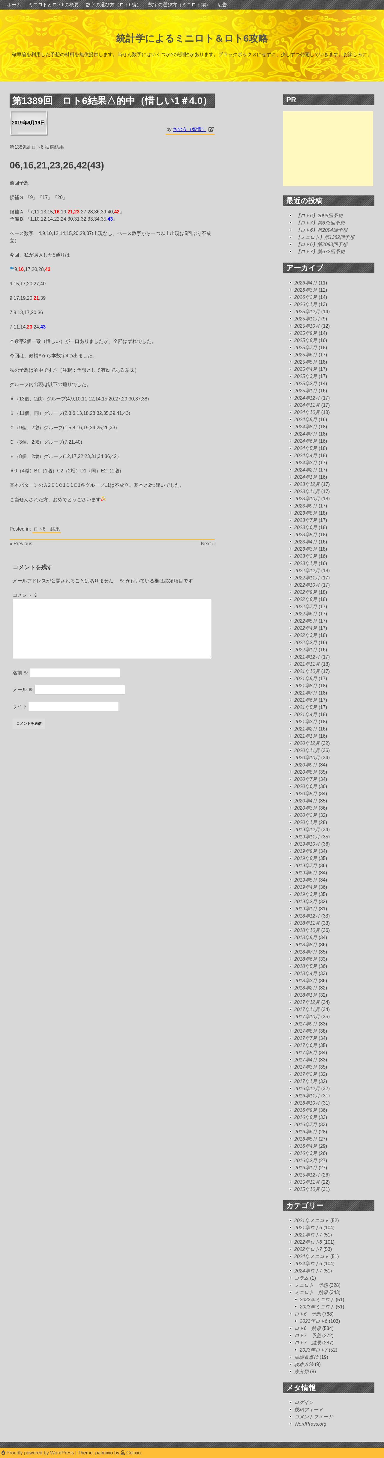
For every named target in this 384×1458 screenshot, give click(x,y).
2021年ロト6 (308, 1227)
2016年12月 (307, 1088)
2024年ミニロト (311, 1256)
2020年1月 (305, 822)
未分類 (301, 1371)
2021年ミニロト (311, 1220)
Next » (208, 543)
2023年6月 (305, 527)
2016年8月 (305, 1117)
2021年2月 (305, 728)
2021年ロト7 (308, 1234)
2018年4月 (305, 973)
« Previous (21, 543)
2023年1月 (305, 563)
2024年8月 (305, 426)
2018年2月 (305, 987)
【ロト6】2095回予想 (319, 215)
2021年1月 (305, 736)
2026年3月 (305, 290)
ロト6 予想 (307, 1314)
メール (23, 689)
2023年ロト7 (314, 1349)
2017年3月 (305, 1067)
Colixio (133, 1452)
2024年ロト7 (308, 1270)
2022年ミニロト (317, 1299)
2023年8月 (305, 513)
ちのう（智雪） (189, 129)
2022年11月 (307, 577)
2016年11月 (307, 1095)
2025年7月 (305, 347)
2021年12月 (307, 656)
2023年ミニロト (317, 1306)
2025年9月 (305, 333)
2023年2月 (305, 556)
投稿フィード (308, 1409)
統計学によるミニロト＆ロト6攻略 (192, 38)
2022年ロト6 (308, 1242)
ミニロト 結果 (311, 1292)
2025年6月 (305, 354)
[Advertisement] (328, 148)
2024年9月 (305, 419)
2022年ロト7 (308, 1249)
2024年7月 (305, 433)
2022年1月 (305, 649)
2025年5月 (305, 362)
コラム (301, 1278)
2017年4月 (305, 1059)
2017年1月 (305, 1081)
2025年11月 (307, 318)
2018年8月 (305, 944)
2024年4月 (305, 455)
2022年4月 (305, 628)
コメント (25, 595)
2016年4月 (305, 1146)
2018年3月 (305, 980)
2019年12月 (307, 829)
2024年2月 (305, 469)
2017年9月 (305, 1023)
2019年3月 (305, 894)
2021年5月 (305, 707)
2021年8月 (305, 685)
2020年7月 (305, 779)
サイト (20, 706)
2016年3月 (305, 1153)
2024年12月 (307, 397)
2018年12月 (307, 915)
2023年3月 (305, 549)
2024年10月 (307, 412)
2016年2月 (305, 1160)
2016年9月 (305, 1110)
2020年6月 (305, 786)
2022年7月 (305, 606)
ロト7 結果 (307, 1342)
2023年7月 (305, 520)
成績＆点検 (306, 1357)
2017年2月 (305, 1074)
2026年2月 (305, 297)
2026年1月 (305, 304)
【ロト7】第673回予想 (320, 222)
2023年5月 (305, 534)
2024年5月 (305, 448)
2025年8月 (305, 340)
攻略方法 (304, 1364)
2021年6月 (305, 700)
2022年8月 (305, 599)
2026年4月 (305, 282)
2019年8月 (305, 858)
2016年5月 (305, 1138)
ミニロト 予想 (311, 1285)
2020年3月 (305, 808)
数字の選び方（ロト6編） (113, 4)
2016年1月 (305, 1167)
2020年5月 (305, 793)
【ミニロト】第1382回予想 (325, 237)
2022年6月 (305, 613)
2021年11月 (307, 664)
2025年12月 (307, 311)
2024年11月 (307, 405)
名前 (20, 672)
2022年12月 (307, 570)
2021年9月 (305, 678)
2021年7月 (305, 692)
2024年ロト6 (308, 1263)
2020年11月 (307, 750)
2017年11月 (307, 1009)
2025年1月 (305, 390)
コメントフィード (313, 1416)
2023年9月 (305, 505)
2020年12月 (307, 743)
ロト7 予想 (307, 1335)
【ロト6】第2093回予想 (321, 244)
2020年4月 (305, 800)
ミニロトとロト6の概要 (53, 4)
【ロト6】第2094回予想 (321, 230)
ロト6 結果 (46, 528)
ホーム (14, 4)
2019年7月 (305, 865)
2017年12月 (307, 1002)
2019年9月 (305, 851)
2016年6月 (305, 1131)
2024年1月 (305, 477)
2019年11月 (307, 836)
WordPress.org (310, 1424)
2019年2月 (305, 901)
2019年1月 (305, 908)
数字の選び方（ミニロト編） (179, 4)
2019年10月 (307, 844)
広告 (222, 4)
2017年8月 (305, 1031)
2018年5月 (305, 966)
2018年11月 (307, 923)
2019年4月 (305, 887)
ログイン (304, 1402)
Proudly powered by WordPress (38, 1452)
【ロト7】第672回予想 (320, 251)
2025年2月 (305, 383)
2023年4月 (305, 541)
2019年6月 (305, 872)
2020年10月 (307, 757)
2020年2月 (305, 815)
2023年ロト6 (314, 1321)
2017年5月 (305, 1052)
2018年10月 (307, 930)
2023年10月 (307, 498)
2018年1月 (305, 995)
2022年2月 (305, 642)
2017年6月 (305, 1045)
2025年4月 (305, 369)
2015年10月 (307, 1189)
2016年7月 (305, 1124)
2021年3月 (305, 721)
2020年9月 (305, 764)
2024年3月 (305, 462)
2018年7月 (305, 951)
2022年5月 (305, 620)
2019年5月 (305, 879)
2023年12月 (307, 484)
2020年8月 (305, 772)
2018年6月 (305, 959)
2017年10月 (307, 1016)
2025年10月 (307, 326)
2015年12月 (307, 1174)
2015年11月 (307, 1182)
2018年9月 (305, 937)
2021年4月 (305, 714)
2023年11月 (307, 491)
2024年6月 (305, 441)
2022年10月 (307, 585)
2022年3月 (305, 635)
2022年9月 (305, 592)
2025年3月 (305, 376)
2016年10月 (307, 1102)
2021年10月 (307, 671)
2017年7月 (305, 1038)
